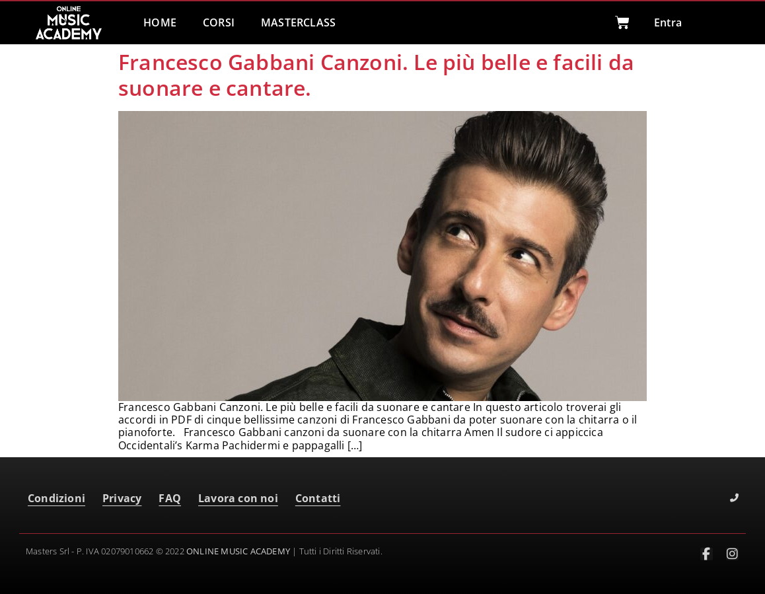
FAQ (170, 498)
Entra (668, 22)
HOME (159, 22)
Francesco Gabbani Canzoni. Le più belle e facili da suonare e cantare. (376, 74)
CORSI (219, 22)
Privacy (121, 498)
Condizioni (56, 498)
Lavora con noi (238, 498)
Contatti (318, 498)
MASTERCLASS (298, 22)
